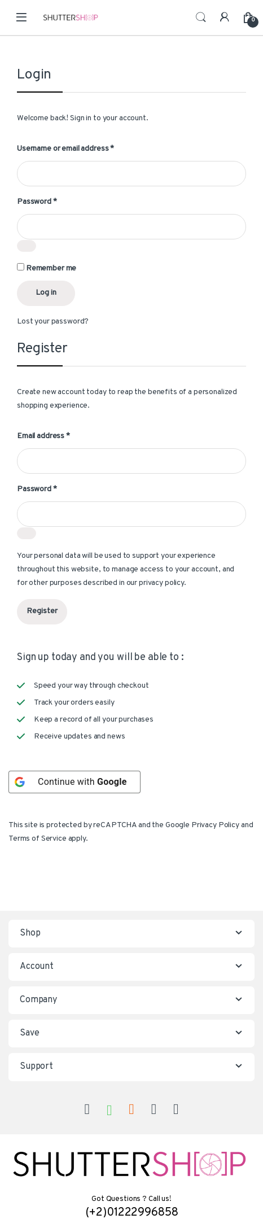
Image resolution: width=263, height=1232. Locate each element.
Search (201, 17)
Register (42, 611)
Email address (43, 436)
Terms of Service (37, 839)
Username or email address (65, 149)
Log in (46, 293)
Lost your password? (53, 321)
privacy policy (161, 583)
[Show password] (26, 246)
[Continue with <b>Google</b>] (74, 782)
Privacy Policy (215, 825)
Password (37, 202)
